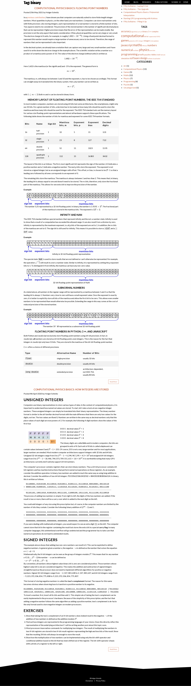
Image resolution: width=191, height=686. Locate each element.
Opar (185, 2)
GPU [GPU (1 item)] (136, 41)
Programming (129, 81)
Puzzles (127, 84)
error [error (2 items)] (146, 36)
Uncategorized (130, 87)
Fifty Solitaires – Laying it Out (136, 6)
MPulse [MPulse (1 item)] (144, 45)
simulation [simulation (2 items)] (125, 58)
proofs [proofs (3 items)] (141, 54)
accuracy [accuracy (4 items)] (126, 31)
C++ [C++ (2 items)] (149, 31)
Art (125, 66)
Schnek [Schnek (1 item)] (163, 55)
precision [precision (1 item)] (152, 50)
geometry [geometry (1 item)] (132, 41)
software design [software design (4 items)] (138, 58)
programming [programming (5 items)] (129, 54)
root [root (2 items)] (158, 54)
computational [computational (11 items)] (132, 36)
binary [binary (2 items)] (145, 31)
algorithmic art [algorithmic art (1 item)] (135, 31)
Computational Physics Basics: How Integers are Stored (71, 389)
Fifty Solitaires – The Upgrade (136, 9)
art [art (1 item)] (141, 31)
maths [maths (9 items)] (137, 45)
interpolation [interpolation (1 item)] (155, 41)
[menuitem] (127, 2)
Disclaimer (89, 681)
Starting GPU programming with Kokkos (141, 18)
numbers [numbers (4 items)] (152, 45)
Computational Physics (133, 69)
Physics (127, 78)
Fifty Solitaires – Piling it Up (135, 21)
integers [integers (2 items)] (147, 41)
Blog (136, 2)
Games (126, 72)
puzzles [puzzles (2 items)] (147, 54)
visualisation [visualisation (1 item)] (156, 58)
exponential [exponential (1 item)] (152, 36)
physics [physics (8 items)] (144, 50)
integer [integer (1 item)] (140, 41)
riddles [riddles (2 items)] (153, 54)
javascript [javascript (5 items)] (127, 45)
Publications (161, 2)
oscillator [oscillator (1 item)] (136, 50)
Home (127, 2)
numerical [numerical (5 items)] (127, 50)
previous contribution (36, 17)
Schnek (175, 2)
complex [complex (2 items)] (155, 31)
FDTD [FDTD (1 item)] (158, 36)
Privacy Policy (100, 681)
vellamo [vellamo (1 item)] (150, 58)
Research (146, 2)
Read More (113, 382)
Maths (126, 75)
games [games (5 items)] (125, 40)
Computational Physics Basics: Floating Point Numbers (71, 8)
